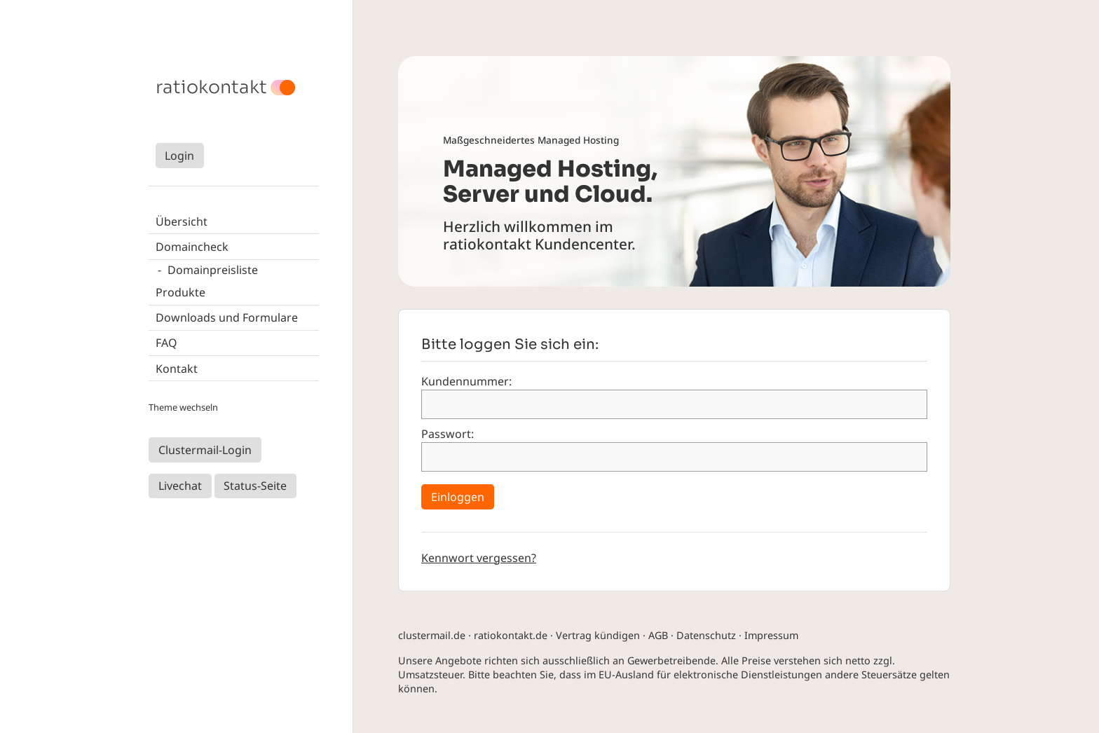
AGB (658, 635)
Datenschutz (706, 635)
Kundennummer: (466, 381)
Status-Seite (255, 485)
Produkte (180, 292)
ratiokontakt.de (510, 635)
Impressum (771, 635)
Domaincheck (192, 246)
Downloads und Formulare (227, 317)
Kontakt (177, 368)
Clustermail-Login (205, 450)
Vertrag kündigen (598, 635)
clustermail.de (431, 635)
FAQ (166, 342)
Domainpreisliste (213, 270)
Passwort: (447, 433)
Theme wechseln (183, 407)
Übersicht (181, 221)
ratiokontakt (211, 87)
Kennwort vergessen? (478, 558)
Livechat (180, 485)
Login (179, 155)
